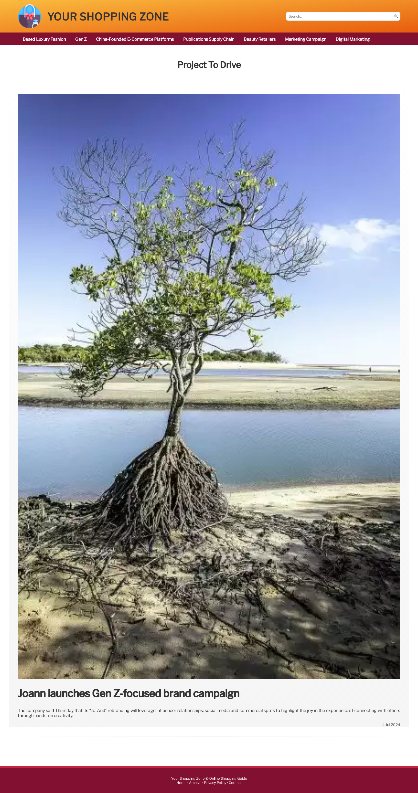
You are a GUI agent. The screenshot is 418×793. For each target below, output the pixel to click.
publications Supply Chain (208, 39)
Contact (235, 783)
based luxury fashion (44, 39)
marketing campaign (305, 39)
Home (181, 783)
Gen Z (81, 39)
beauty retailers (260, 39)
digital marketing (353, 39)
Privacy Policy (215, 783)
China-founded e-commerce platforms (135, 39)
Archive (195, 783)
